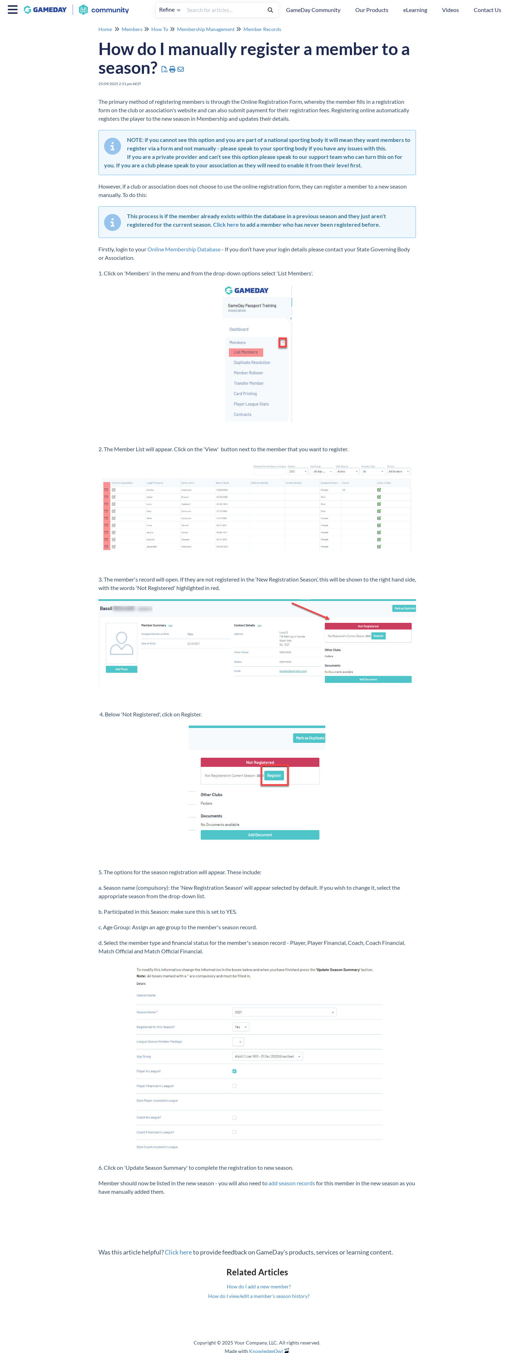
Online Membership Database (183, 249)
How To (159, 29)
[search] (223, 9)
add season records (291, 1183)
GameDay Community (313, 9)
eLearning (415, 9)
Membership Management (206, 29)
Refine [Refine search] (169, 9)
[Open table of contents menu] (14, 8)
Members (132, 29)
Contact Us (487, 9)
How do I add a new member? (259, 1286)
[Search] (270, 9)
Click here (226, 224)
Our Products (371, 9)
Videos (450, 9)
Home (105, 29)
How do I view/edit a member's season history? (259, 1296)
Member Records (262, 29)
